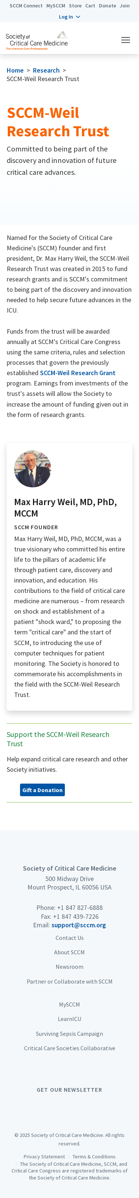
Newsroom (69, 966)
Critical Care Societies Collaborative (69, 1048)
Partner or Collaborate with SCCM (70, 981)
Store (75, 5)
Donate (107, 5)
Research (46, 70)
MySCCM (55, 5)
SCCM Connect (26, 5)
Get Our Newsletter (69, 1089)
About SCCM (69, 952)
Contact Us (70, 937)
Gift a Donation (42, 790)
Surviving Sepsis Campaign (69, 1033)
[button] (69, 16)
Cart (90, 5)
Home (15, 70)
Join (125, 5)
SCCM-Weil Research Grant (78, 372)
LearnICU (69, 1018)
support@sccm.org (79, 925)
